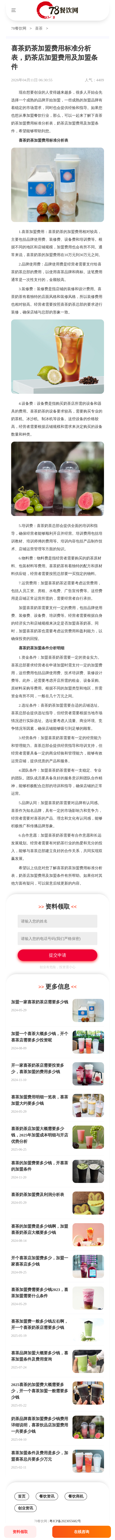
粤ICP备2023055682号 (65, 1521)
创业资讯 (25, 1508)
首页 (22, 1496)
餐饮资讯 (46, 1496)
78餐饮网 (18, 28)
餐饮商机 (76, 1496)
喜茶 (39, 28)
